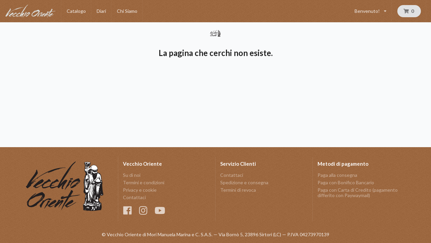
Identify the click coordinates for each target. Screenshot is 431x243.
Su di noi (131, 175)
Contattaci (134, 197)
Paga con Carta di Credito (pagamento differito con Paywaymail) (358, 192)
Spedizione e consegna (244, 182)
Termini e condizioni (143, 182)
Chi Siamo (127, 11)
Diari (101, 11)
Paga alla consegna (337, 175)
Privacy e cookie (140, 190)
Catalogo (76, 11)
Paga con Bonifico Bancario (346, 182)
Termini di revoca (238, 190)
